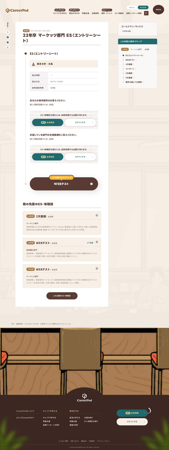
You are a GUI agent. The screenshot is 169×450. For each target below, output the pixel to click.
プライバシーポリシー (103, 441)
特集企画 (85, 13)
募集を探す (74, 425)
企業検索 (95, 13)
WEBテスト (131, 60)
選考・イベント (107, 13)
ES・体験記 (119, 13)
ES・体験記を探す (91, 421)
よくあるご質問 (63, 441)
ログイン (132, 7)
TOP (12, 324)
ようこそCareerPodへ (25, 417)
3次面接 (130, 77)
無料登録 (143, 7)
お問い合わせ (74, 441)
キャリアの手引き (60, 13)
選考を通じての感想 (135, 82)
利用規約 (92, 441)
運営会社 (84, 441)
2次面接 (130, 73)
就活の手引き (74, 13)
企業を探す (19, 324)
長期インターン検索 (134, 13)
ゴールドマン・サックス (132, 26)
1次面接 (130, 64)
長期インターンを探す (51, 425)
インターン (131, 68)
